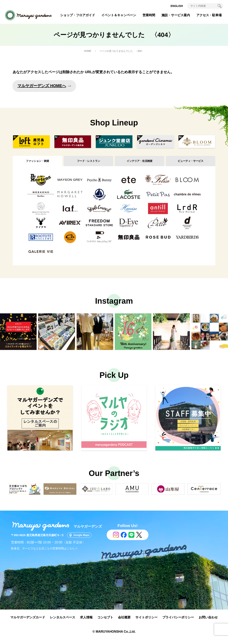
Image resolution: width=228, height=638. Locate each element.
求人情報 (86, 617)
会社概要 (124, 617)
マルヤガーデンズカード (27, 617)
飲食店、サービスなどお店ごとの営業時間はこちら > (44, 548)
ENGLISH (177, 6)
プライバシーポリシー (178, 617)
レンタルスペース (62, 617)
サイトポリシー (146, 617)
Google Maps (83, 535)
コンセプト (105, 617)
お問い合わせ (208, 617)
